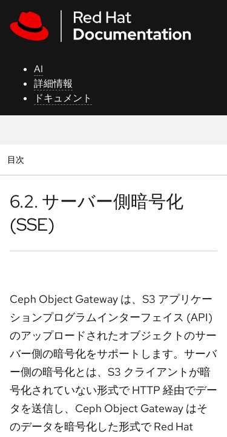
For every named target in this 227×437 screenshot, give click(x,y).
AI (38, 69)
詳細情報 (53, 83)
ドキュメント (63, 98)
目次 (17, 159)
